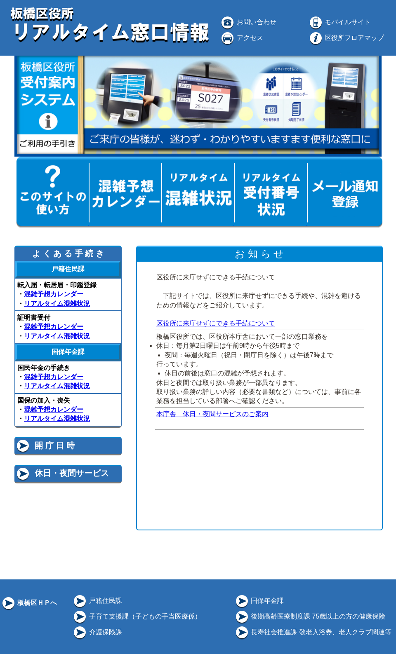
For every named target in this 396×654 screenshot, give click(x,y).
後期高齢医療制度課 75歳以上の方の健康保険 (310, 616)
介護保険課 (97, 631)
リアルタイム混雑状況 (57, 303)
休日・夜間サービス (62, 473)
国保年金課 (259, 600)
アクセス (241, 37)
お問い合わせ (248, 22)
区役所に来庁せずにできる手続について (215, 323)
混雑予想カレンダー (53, 294)
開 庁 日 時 (45, 445)
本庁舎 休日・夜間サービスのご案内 (212, 413)
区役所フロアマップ (346, 37)
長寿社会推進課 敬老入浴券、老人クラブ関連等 (312, 631)
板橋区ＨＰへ (29, 602)
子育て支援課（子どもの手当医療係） (136, 616)
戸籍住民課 (97, 600)
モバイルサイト (339, 22)
